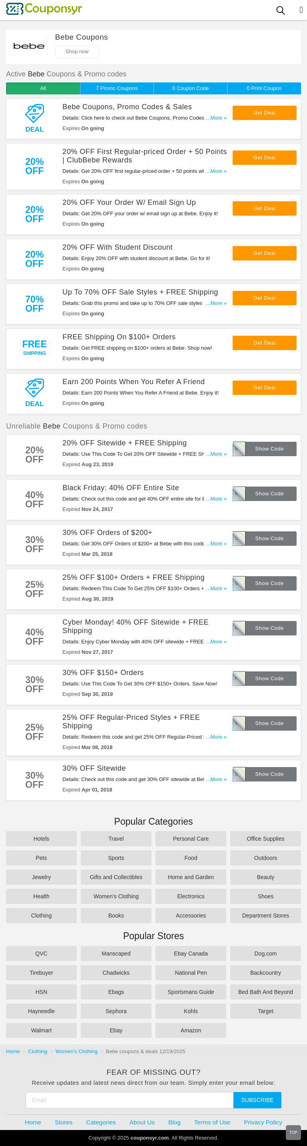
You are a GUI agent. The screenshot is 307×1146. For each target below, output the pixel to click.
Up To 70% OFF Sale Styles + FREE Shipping (140, 292)
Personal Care (191, 838)
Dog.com (265, 953)
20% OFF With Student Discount (117, 247)
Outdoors (265, 858)
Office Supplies (266, 838)
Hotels (42, 838)
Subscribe (257, 1100)
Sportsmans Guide (191, 992)
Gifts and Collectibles (116, 877)
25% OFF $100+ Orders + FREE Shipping (133, 577)
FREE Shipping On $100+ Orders (118, 337)
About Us (142, 1122)
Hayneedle (41, 1011)
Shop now (77, 51)
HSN (42, 992)
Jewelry (41, 877)
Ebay (116, 1030)
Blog (174, 1122)
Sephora (116, 1011)
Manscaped (116, 953)
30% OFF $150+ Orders (103, 673)
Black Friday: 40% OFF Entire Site (120, 488)
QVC (41, 953)
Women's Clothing (116, 896)
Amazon (191, 1030)
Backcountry (265, 973)
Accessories (191, 915)
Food (191, 858)
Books (116, 915)
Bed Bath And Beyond (265, 992)
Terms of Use (212, 1122)
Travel (116, 838)
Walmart (41, 1030)
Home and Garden (191, 877)
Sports (116, 858)
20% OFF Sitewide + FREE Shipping (124, 443)
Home (13, 1051)
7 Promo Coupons (117, 88)
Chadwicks (116, 973)
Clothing (41, 915)
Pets (41, 858)
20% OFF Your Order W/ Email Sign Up (129, 202)
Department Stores (265, 915)
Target (265, 1011)
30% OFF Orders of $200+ (107, 533)
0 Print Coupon (264, 88)
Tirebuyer (41, 973)
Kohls (191, 1011)
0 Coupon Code (190, 88)
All (43, 88)
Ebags (116, 992)
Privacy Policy (263, 1122)
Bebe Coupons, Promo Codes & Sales (127, 107)
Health (41, 896)
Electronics (190, 896)
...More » (216, 118)
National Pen (191, 973)
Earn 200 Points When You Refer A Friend (133, 382)
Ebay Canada (191, 953)
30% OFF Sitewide (94, 768)
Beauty (266, 877)
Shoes (266, 896)
